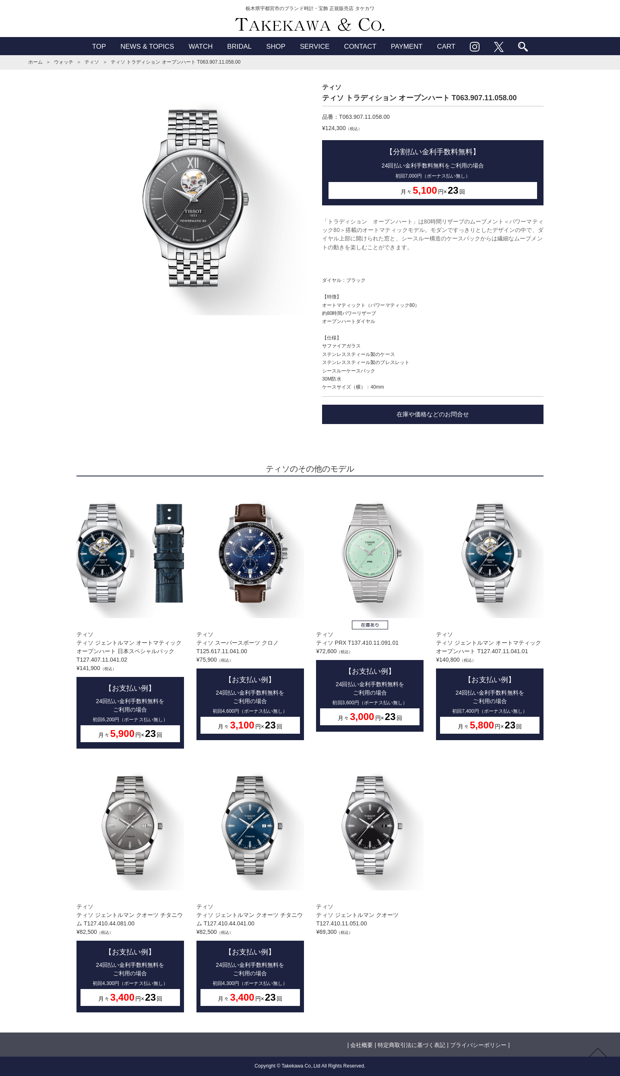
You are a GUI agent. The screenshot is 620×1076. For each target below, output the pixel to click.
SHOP (275, 46)
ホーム (35, 62)
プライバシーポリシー (478, 1045)
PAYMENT (407, 46)
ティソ (92, 62)
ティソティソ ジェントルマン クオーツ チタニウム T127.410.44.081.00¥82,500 (130, 886)
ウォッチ (63, 62)
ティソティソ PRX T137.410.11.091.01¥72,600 (370, 610)
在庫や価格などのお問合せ (433, 414)
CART (446, 46)
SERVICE (315, 46)
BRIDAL (239, 46)
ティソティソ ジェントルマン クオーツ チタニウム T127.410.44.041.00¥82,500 (250, 886)
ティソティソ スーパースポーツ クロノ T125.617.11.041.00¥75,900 (250, 614)
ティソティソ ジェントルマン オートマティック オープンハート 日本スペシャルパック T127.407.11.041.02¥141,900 (130, 618)
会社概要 (361, 1045)
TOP (99, 46)
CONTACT (360, 46)
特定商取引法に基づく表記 (411, 1045)
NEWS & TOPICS (147, 46)
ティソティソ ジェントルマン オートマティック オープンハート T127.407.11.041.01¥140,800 (490, 614)
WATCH (200, 46)
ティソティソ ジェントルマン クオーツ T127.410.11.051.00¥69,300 (370, 848)
